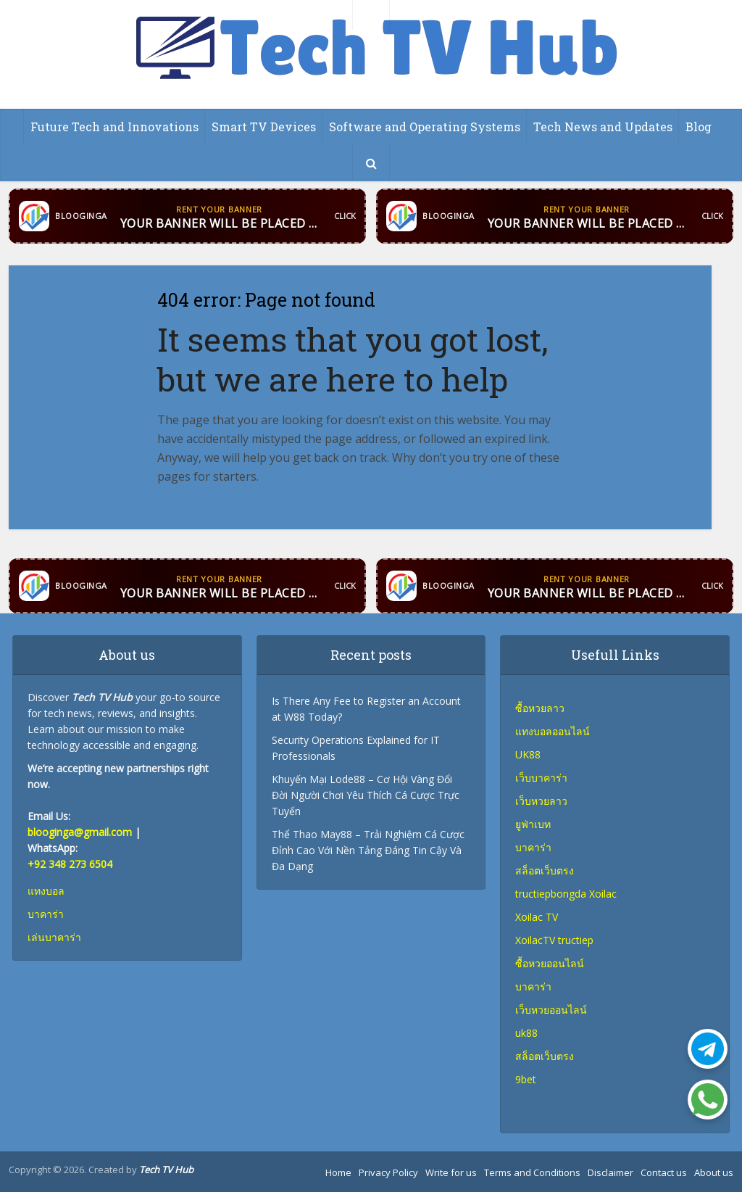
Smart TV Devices (264, 126)
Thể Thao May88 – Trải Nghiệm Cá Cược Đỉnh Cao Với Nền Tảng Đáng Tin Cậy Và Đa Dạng (368, 850)
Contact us (664, 1172)
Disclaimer (610, 1172)
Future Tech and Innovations (114, 126)
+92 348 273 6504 (70, 864)
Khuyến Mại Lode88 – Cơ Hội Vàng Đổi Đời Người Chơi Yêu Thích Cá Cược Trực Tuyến (365, 795)
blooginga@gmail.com (80, 832)
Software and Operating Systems (424, 126)
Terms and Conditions (532, 1172)
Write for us (451, 1172)
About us (713, 1172)
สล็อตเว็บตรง (544, 1056)
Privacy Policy (388, 1172)
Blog (698, 126)
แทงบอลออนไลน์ (552, 731)
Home (338, 1172)
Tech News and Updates (602, 126)
